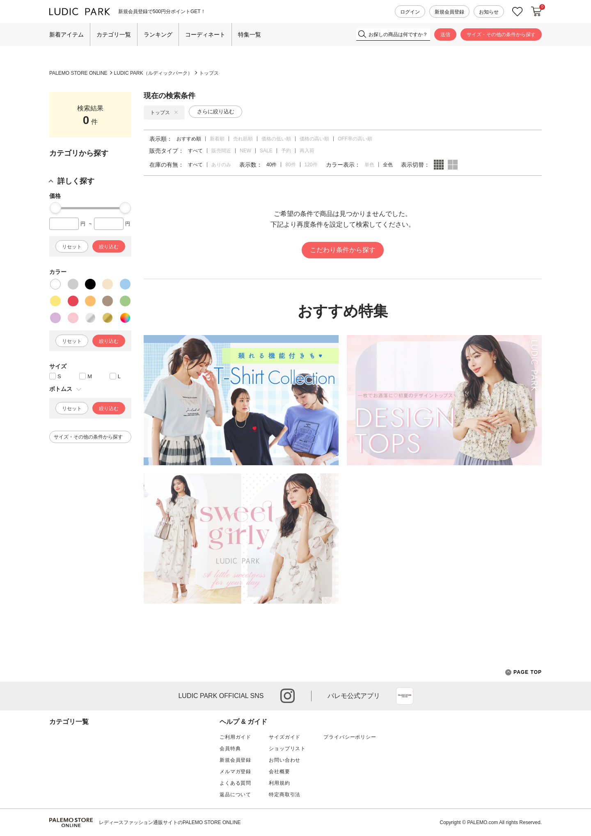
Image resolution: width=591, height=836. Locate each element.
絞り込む (109, 247)
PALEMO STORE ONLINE (78, 73)
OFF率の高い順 (355, 139)
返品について (235, 794)
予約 (286, 151)
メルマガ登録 (235, 771)
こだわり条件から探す (343, 249)
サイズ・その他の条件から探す (501, 34)
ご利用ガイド (235, 737)
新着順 (217, 139)
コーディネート (205, 34)
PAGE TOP (523, 672)
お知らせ (489, 12)
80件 (290, 165)
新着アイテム (66, 34)
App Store (404, 696)
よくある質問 (235, 783)
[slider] (55, 208)
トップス (209, 73)
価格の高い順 (314, 139)
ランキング (158, 34)
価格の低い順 (276, 139)
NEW (245, 151)
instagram (287, 696)
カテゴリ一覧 (113, 34)
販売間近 (221, 151)
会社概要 (279, 771)
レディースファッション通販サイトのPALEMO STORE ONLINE (170, 822)
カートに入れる (536, 11)
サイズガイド (284, 737)
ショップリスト (287, 748)
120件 (311, 165)
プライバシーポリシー (349, 737)
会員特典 (230, 748)
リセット (72, 247)
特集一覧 (249, 34)
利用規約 (279, 783)
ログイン (410, 12)
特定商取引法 (284, 794)
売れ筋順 (243, 139)
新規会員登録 (449, 12)
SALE (266, 151)
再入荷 (307, 151)
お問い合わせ (284, 760)
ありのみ (221, 165)
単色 (369, 165)
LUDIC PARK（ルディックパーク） (153, 73)
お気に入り (517, 11)
